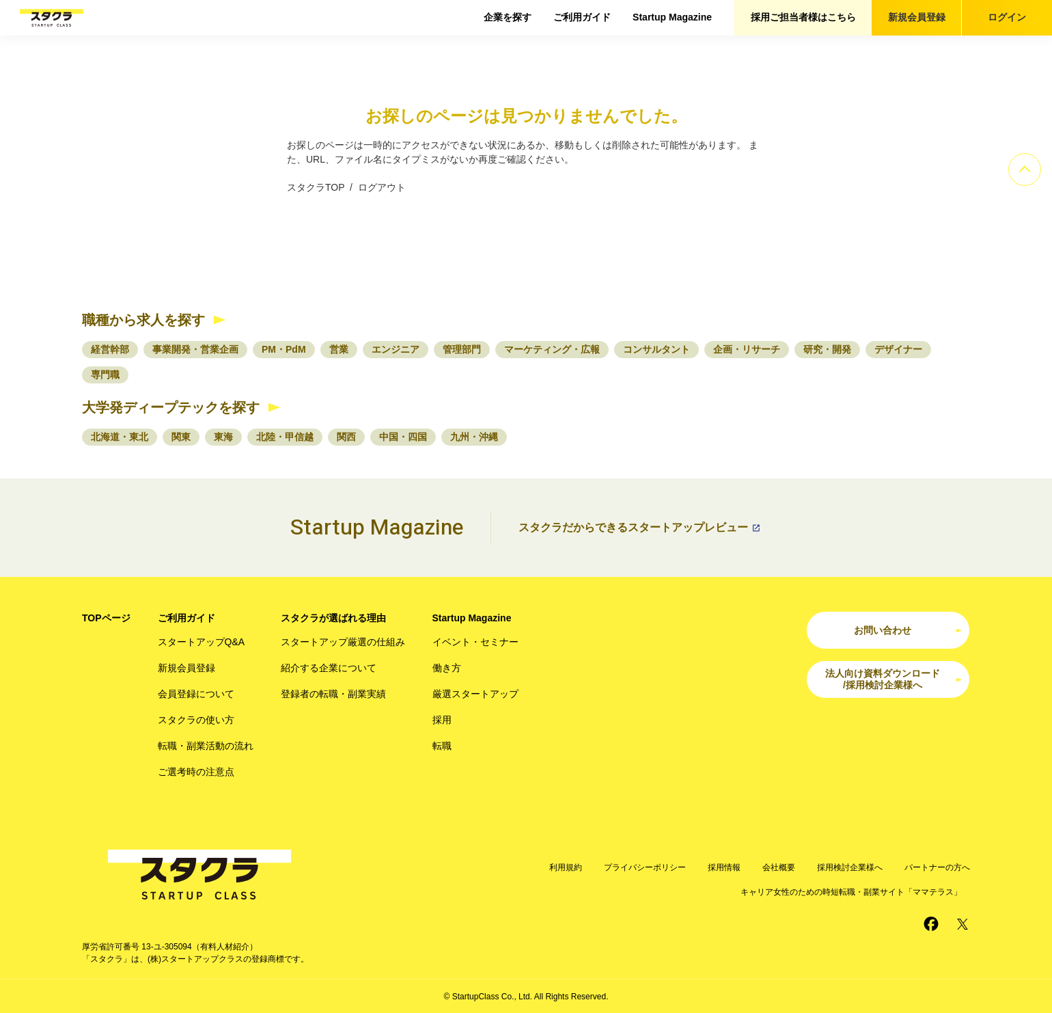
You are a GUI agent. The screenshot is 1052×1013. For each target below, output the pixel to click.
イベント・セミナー (475, 641)
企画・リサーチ (746, 349)
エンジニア (395, 349)
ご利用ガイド (582, 17)
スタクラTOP (315, 187)
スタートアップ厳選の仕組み (343, 641)
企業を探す (507, 17)
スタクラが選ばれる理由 (333, 617)
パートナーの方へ (937, 867)
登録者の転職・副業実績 (333, 693)
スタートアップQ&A (201, 641)
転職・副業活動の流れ (205, 745)
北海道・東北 (119, 436)
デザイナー (898, 349)
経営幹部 (110, 349)
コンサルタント (656, 349)
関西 (346, 436)
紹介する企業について (328, 667)
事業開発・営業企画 (195, 349)
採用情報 (724, 867)
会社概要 (778, 867)
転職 (442, 745)
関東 (181, 436)
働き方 (446, 667)
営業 (338, 349)
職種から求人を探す (143, 319)
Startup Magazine (672, 17)
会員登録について (196, 693)
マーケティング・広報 (552, 349)
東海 (223, 436)
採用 (442, 719)
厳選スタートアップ (475, 693)
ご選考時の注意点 (196, 771)
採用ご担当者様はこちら (803, 17)
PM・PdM (284, 349)
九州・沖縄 (474, 436)
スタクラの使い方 (196, 719)
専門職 (105, 374)
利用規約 (565, 867)
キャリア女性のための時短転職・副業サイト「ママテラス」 (851, 892)
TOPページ (106, 617)
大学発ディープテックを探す (171, 407)
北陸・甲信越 (285, 436)
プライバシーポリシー (645, 867)
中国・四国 (403, 436)
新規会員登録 (916, 17)
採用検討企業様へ (850, 867)
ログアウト (382, 187)
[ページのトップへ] (1024, 169)
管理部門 (462, 349)
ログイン (1007, 17)
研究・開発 (827, 349)
